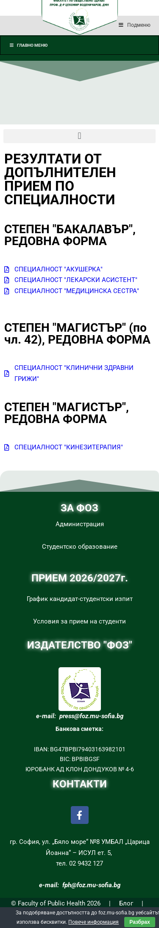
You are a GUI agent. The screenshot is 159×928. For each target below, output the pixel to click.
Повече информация (93, 922)
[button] (79, 136)
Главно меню (28, 45)
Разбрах (139, 922)
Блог (126, 903)
